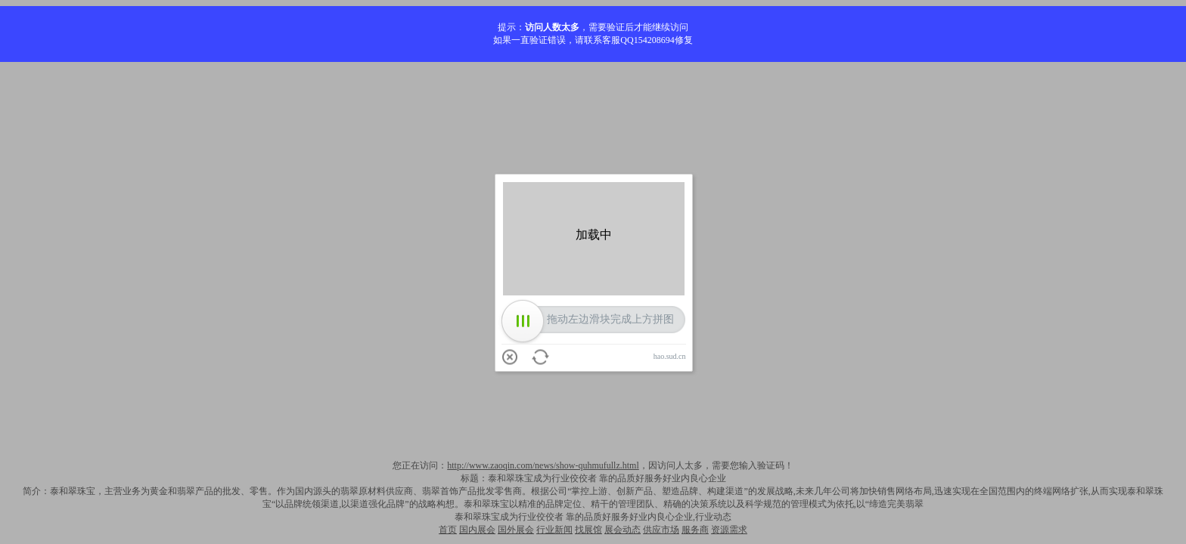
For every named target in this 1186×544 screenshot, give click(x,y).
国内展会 (477, 529)
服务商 (695, 529)
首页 (448, 529)
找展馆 (588, 529)
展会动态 (622, 529)
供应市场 (661, 529)
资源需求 (729, 529)
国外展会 (516, 529)
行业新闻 (554, 529)
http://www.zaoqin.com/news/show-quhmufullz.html (543, 465)
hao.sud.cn (670, 356)
